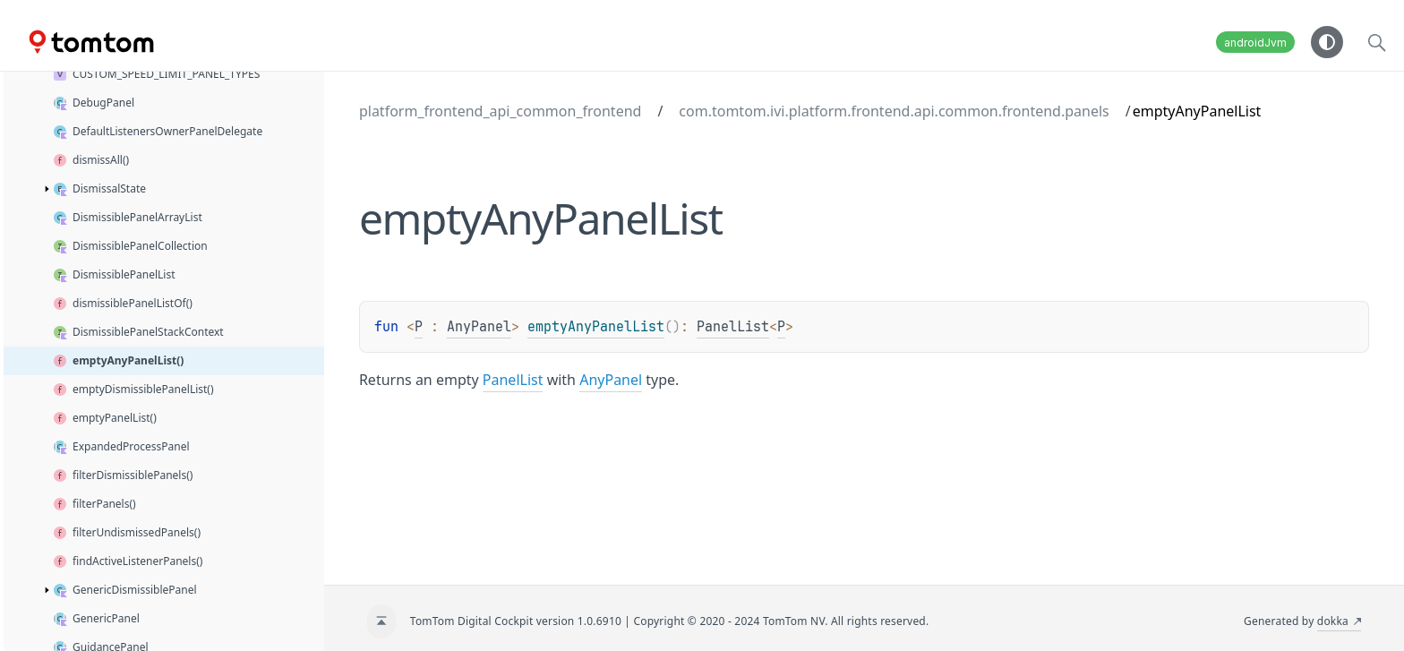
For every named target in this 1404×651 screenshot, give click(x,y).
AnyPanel (479, 327)
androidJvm (1255, 42)
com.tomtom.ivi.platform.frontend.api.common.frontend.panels (894, 111)
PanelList (733, 327)
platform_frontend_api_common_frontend (500, 111)
